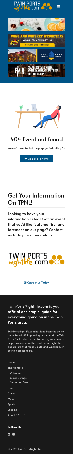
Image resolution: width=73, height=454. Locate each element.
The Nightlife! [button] (17, 367)
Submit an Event (19, 382)
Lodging (12, 409)
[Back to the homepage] (33, 6)
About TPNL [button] (16, 415)
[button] (58, 6)
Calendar (15, 373)
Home (11, 362)
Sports (11, 404)
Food (11, 388)
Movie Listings (18, 377)
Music (11, 398)
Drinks (11, 393)
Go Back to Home (36, 158)
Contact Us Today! (36, 282)
